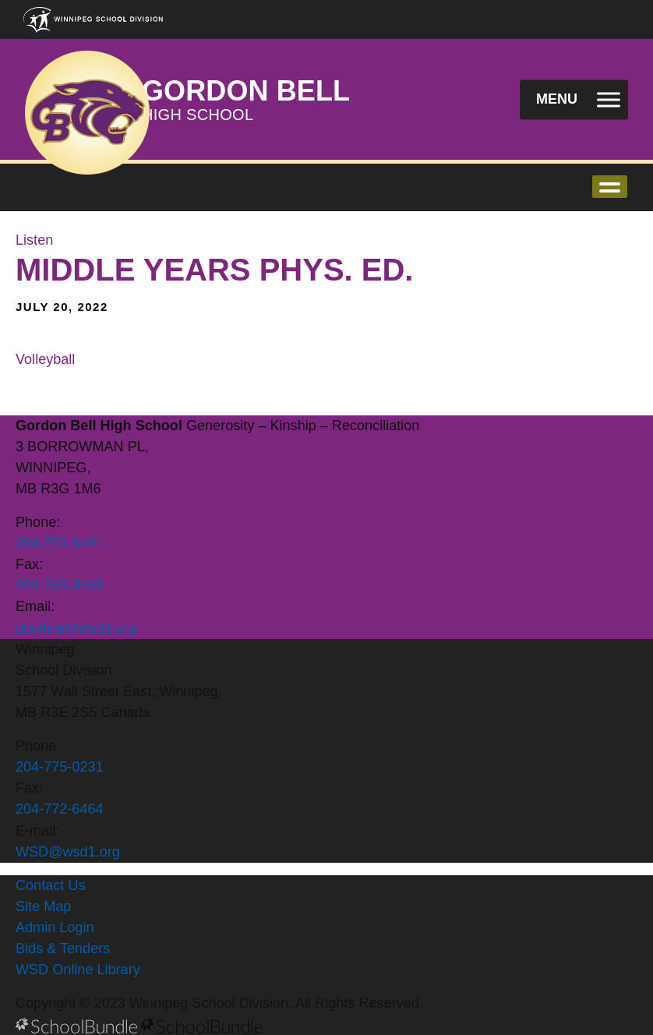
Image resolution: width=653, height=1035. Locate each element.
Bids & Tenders (63, 948)
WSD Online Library (78, 969)
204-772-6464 (60, 809)
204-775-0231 (60, 767)
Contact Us (50, 885)
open (609, 186)
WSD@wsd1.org (68, 852)
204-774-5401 (60, 543)
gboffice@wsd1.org (76, 628)
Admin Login (55, 927)
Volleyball (45, 359)
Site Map (43, 906)
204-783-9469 (60, 585)
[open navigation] (574, 99)
